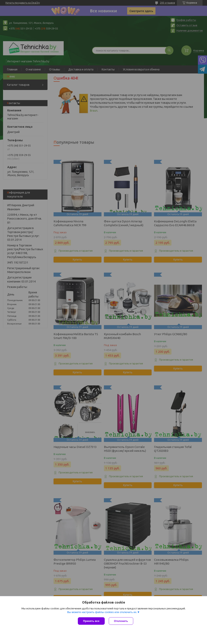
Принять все (91, 621)
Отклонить (121, 621)
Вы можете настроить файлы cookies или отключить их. (102, 612)
